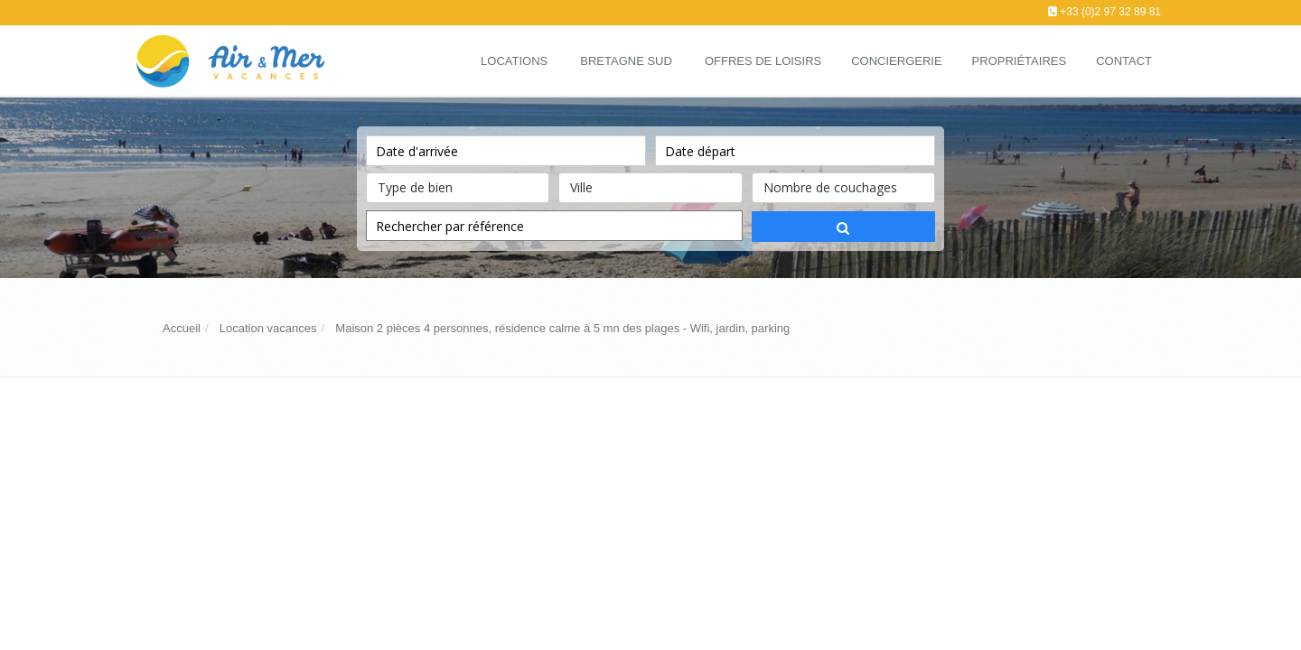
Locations (514, 61)
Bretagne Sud (626, 61)
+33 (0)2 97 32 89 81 (1110, 11)
